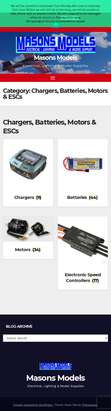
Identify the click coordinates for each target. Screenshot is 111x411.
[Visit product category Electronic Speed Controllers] (83, 241)
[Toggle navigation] (52, 68)
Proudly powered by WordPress (33, 395)
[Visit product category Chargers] (28, 161)
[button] (97, 68)
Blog (22, 405)
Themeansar (89, 395)
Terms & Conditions (40, 405)
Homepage (9, 405)
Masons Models (55, 48)
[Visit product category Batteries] (83, 161)
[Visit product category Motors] (28, 226)
